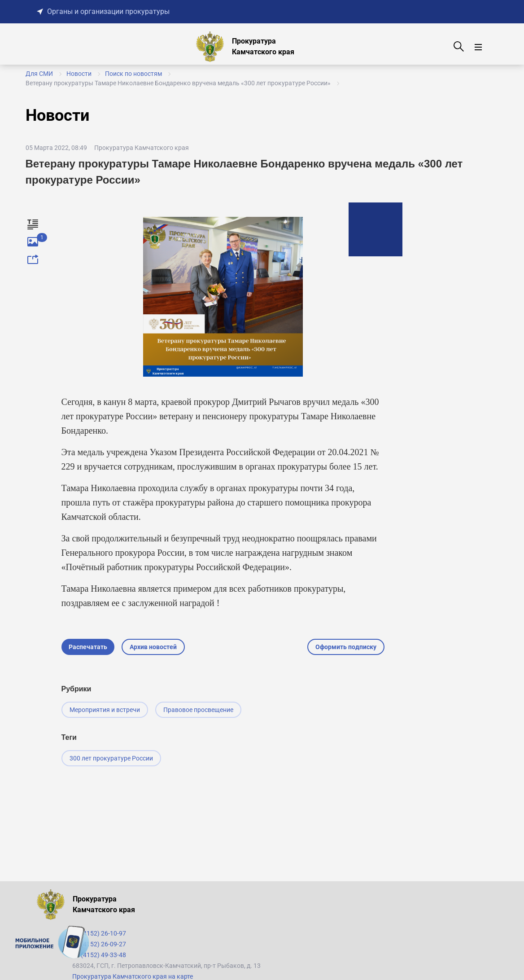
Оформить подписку (345, 646)
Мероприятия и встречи (105, 709)
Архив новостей (153, 646)
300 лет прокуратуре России (111, 758)
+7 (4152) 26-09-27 (99, 944)
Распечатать (88, 646)
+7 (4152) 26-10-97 (99, 933)
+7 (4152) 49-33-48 (99, 954)
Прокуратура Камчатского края (141, 147)
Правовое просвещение (198, 709)
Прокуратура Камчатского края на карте (132, 976)
